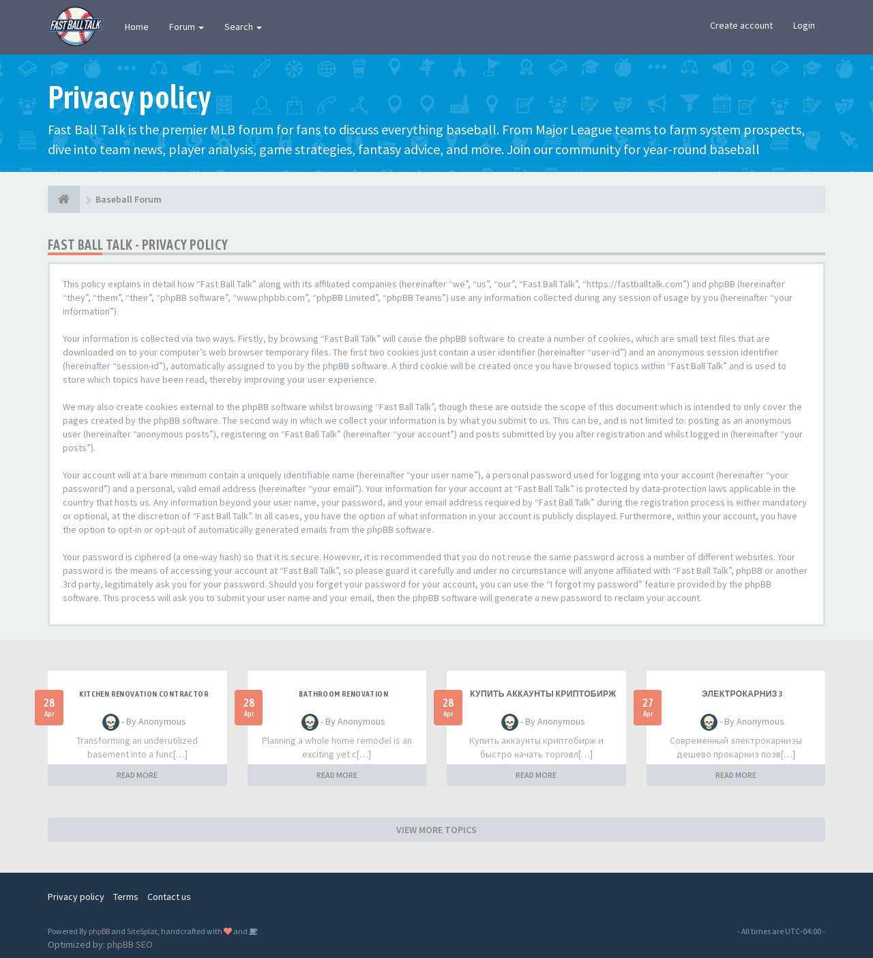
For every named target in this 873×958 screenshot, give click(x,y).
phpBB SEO (130, 944)
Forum (186, 26)
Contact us (169, 896)
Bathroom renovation (343, 694)
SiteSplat (142, 931)
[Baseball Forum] (64, 199)
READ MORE (137, 775)
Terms (125, 896)
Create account (741, 25)
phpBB (99, 931)
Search (243, 26)
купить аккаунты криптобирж (543, 694)
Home (137, 26)
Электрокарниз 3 (742, 694)
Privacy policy (76, 896)
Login (804, 25)
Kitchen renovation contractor (144, 694)
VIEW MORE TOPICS (436, 830)
